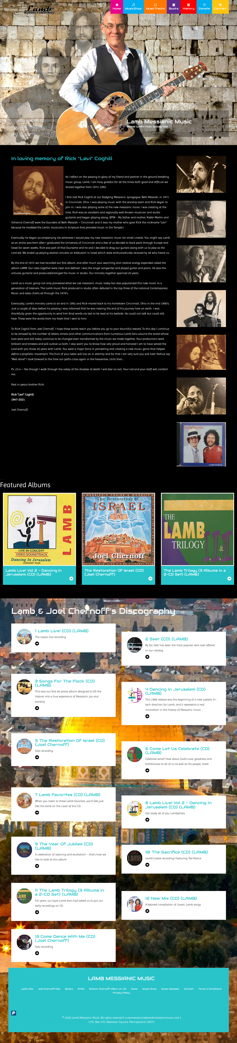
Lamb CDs (27, 988)
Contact (220, 6)
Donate (204, 6)
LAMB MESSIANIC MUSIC (121, 978)
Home (117, 6)
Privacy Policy (121, 992)
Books (173, 6)
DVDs (81, 988)
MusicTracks (155, 6)
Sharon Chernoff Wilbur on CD (107, 988)
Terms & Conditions (210, 988)
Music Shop (150, 988)
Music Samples (170, 988)
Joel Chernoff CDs (49, 988)
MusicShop (133, 6)
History (188, 6)
